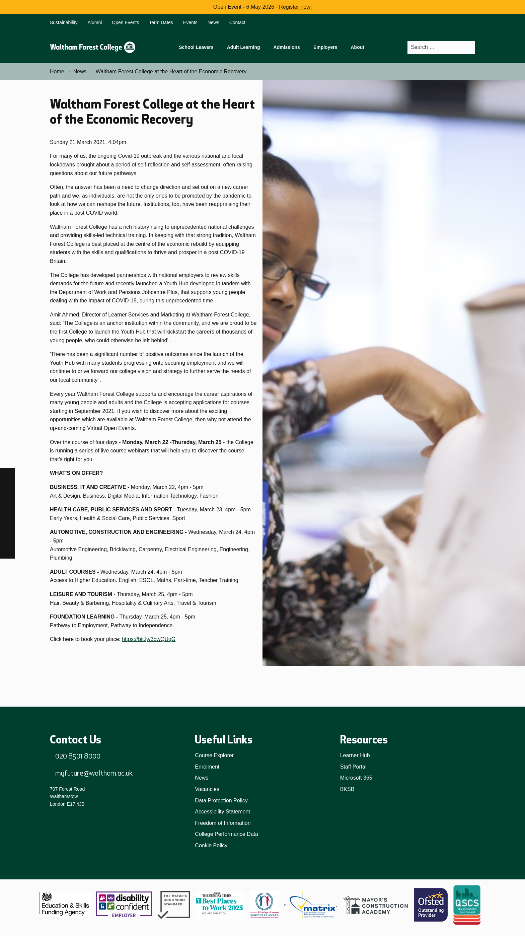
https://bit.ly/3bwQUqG (148, 639)
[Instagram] (7, 490)
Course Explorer (214, 755)
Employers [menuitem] (325, 47)
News (213, 22)
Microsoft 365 (356, 778)
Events (190, 22)
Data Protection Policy (221, 800)
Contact (237, 22)
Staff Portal (353, 767)
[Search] (469, 47)
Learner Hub (355, 755)
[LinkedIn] (7, 520)
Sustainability (64, 22)
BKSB (347, 789)
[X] (7, 551)
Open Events (125, 22)
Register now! (295, 7)
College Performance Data (226, 834)
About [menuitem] (357, 47)
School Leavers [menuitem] (196, 47)
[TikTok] (7, 505)
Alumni (95, 22)
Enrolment (207, 767)
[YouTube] (7, 536)
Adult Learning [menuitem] (243, 47)
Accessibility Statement (222, 811)
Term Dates (161, 22)
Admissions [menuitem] (287, 47)
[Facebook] (7, 475)
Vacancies (207, 789)
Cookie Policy (211, 845)
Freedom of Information (222, 823)
